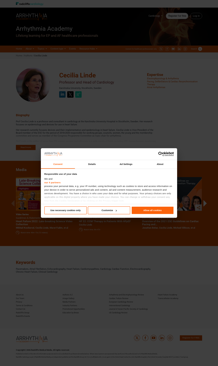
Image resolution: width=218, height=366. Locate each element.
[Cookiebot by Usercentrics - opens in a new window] (160, 154)
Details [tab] (92, 164)
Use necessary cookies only (65, 210)
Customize (109, 210)
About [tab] (160, 164)
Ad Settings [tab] (126, 164)
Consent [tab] (58, 164)
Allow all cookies (152, 210)
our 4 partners (52, 182)
